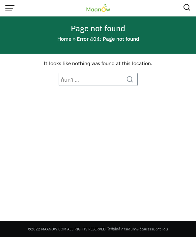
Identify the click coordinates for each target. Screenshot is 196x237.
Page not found (98, 28)
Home (64, 38)
